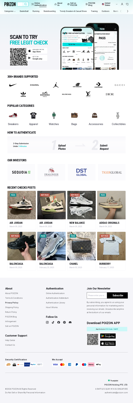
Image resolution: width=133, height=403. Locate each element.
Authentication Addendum (57, 298)
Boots (116, 11)
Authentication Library (55, 303)
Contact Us (10, 345)
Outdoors (105, 11)
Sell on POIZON (72, 4)
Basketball (24, 11)
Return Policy (11, 312)
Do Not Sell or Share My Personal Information (25, 393)
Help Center (10, 340)
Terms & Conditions (14, 298)
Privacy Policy (11, 303)
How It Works (52, 307)
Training (94, 11)
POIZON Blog (11, 317)
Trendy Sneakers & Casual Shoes (73, 11)
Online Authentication (55, 293)
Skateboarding (50, 11)
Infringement (10, 321)
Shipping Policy (12, 307)
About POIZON (11, 293)
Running (36, 11)
